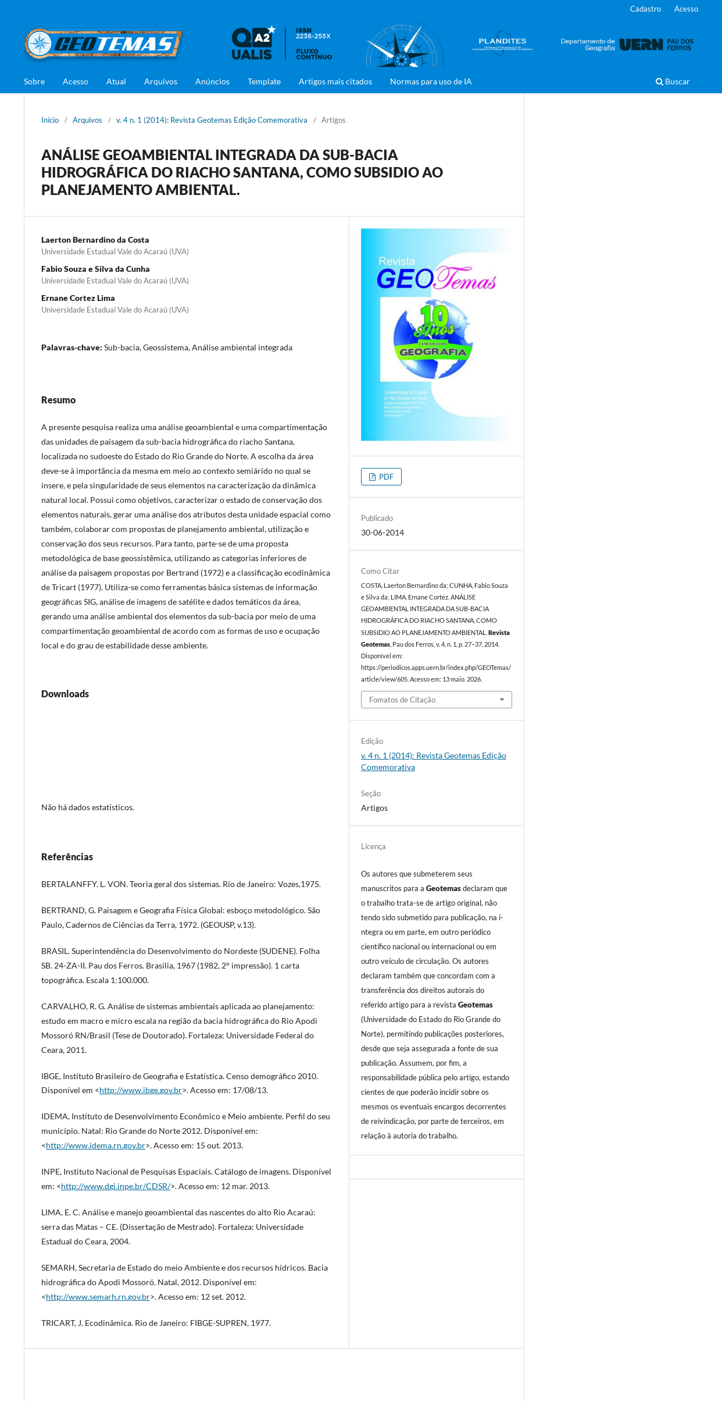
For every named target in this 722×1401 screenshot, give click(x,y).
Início (50, 120)
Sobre (34, 81)
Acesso (75, 81)
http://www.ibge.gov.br (140, 1090)
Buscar (673, 81)
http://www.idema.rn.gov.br (95, 1145)
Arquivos (160, 81)
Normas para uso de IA (431, 81)
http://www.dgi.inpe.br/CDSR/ (115, 1186)
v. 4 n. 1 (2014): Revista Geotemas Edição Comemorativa (212, 120)
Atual (116, 81)
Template (264, 81)
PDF (385, 476)
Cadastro (645, 8)
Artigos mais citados (335, 81)
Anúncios (212, 81)
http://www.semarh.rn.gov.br (98, 1296)
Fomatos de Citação (402, 699)
